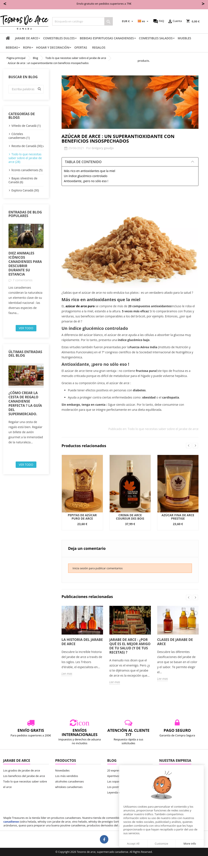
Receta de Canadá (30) (26, 146)
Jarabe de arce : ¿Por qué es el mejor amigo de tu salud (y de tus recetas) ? (130, 646)
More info (189, 843)
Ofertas (80, 47)
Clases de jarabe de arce (175, 641)
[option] (26, 269)
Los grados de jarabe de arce (21, 770)
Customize (161, 843)
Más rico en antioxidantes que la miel (89, 171)
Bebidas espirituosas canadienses (107, 38)
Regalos (98, 47)
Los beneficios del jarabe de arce (24, 776)
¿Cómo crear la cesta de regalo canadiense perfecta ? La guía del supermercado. (25, 403)
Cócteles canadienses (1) (19, 136)
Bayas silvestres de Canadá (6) (22, 180)
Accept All (133, 843)
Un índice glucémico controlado (85, 176)
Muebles (184, 38)
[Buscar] (82, 21)
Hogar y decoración (52, 47)
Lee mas (67, 674)
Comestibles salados (156, 38)
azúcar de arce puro (80, 306)
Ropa (27, 47)
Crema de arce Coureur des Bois (130, 516)
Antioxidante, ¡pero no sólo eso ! (86, 181)
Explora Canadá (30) (25, 190)
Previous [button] (188, 445)
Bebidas (12, 47)
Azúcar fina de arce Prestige (178, 516)
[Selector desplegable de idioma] (144, 21)
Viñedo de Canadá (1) (26, 126)
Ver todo (26, 328)
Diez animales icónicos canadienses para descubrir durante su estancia (25, 264)
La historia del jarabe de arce (82, 641)
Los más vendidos (66, 776)
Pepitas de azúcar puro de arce (82, 516)
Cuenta (175, 21)
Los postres (114, 787)
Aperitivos (113, 776)
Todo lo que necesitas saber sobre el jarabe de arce (163, 429)
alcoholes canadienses (69, 781)
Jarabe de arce (26, 38)
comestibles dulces (59, 38)
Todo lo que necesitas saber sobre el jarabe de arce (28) (25, 158)
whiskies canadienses (69, 787)
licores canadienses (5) (27, 170)
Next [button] (195, 445)
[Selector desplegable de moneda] (128, 21)
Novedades (62, 770)
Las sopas (113, 781)
